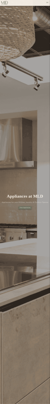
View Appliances (25, 208)
